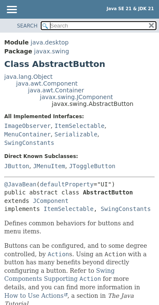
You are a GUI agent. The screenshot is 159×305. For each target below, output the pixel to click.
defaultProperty (66, 184)
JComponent (50, 200)
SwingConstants (29, 142)
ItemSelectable (79, 125)
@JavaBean (20, 184)
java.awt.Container (56, 90)
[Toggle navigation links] (11, 10)
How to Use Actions (34, 295)
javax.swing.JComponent (76, 97)
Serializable (75, 134)
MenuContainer (27, 134)
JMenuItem (49, 166)
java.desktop (50, 42)
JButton (16, 166)
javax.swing (51, 51)
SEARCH (27, 26)
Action (58, 254)
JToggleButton (92, 166)
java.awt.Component (47, 83)
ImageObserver (27, 125)
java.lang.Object (28, 76)
